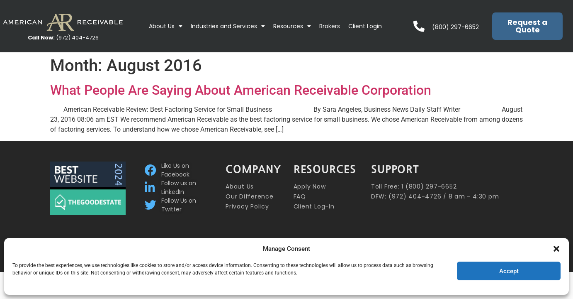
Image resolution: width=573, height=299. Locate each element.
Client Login (365, 26)
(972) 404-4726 (63, 38)
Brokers (329, 26)
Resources (292, 26)
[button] (556, 249)
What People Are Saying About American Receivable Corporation (240, 90)
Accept (509, 271)
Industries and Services (228, 26)
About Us (165, 26)
